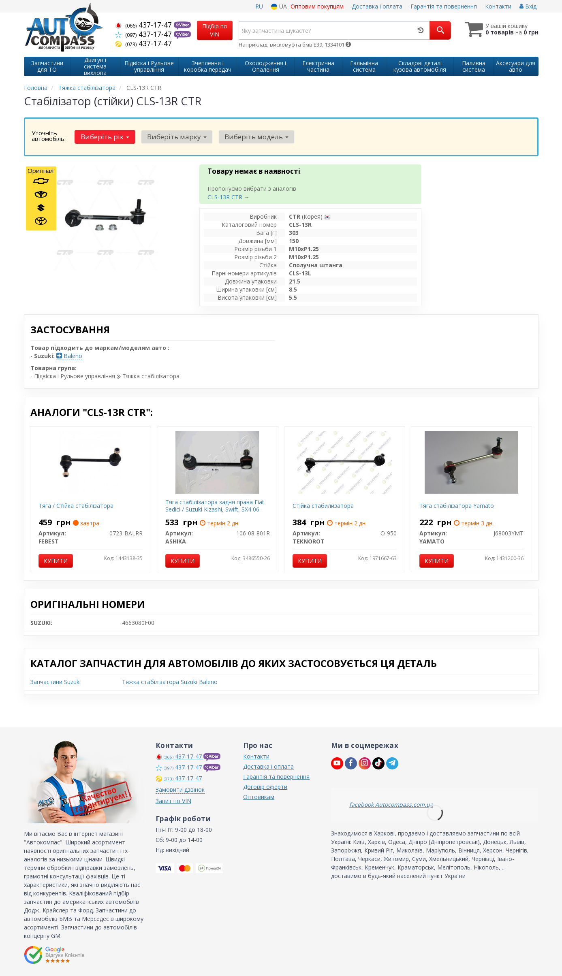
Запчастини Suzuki (55, 682)
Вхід (527, 6)
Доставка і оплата (377, 6)
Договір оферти (265, 787)
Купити (56, 561)
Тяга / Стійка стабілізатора (75, 505)
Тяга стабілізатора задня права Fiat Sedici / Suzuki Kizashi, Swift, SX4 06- (214, 505)
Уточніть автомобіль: (49, 136)
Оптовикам (258, 797)
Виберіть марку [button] (173, 136)
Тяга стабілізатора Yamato (456, 505)
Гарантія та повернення (443, 6)
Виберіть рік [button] (103, 136)
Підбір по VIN (214, 30)
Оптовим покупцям (317, 6)
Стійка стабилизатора (323, 505)
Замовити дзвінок (180, 789)
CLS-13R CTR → (228, 197)
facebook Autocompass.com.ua (391, 804)
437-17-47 (144, 25)
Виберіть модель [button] (250, 136)
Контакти (498, 6)
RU (259, 6)
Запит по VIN (173, 801)
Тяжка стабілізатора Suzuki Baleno (170, 682)
